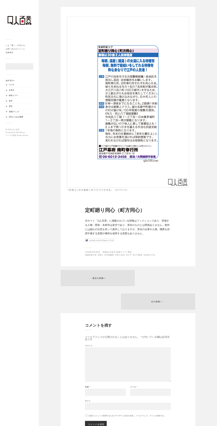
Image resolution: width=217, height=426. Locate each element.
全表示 (11, 90)
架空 (10, 101)
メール (134, 365)
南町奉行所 (91, 255)
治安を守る (150, 255)
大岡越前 (110, 255)
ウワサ (11, 85)
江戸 (129, 255)
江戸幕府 (138, 255)
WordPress (20, 132)
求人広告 (121, 255)
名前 (88, 365)
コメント (89, 323)
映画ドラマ (13, 95)
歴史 (10, 106)
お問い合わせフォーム (15, 49)
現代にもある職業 (16, 117)
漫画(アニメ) (14, 111)
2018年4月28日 (92, 252)
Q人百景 (15, 129)
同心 (101, 255)
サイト (88, 379)
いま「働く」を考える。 (16, 45)
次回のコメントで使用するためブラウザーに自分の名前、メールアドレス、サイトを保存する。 (127, 393)
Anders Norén (22, 135)
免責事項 (9, 52)
